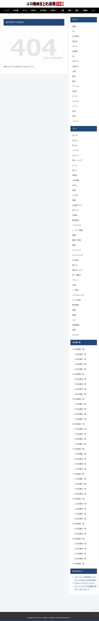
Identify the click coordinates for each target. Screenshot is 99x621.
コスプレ (75, 101)
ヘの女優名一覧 (80, 489)
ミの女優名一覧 (80, 504)
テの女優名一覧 (80, 439)
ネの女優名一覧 (80, 464)
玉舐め (74, 215)
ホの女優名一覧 (80, 494)
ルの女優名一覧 (80, 549)
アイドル (75, 86)
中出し (74, 185)
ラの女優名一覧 (78, 539)
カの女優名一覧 (78, 374)
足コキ (74, 140)
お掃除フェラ (77, 205)
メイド (74, 106)
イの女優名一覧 (80, 354)
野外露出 (75, 305)
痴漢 (74, 245)
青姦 (74, 310)
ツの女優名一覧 (80, 434)
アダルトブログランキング (84, 583)
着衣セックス (77, 270)
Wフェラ (75, 210)
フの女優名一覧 (80, 484)
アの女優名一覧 (78, 349)
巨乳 (74, 111)
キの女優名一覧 (80, 379)
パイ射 (74, 195)
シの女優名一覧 (80, 404)
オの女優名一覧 (80, 369)
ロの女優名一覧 (80, 559)
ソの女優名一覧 (80, 419)
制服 (74, 26)
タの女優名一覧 (78, 424)
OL (73, 56)
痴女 (74, 81)
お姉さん (75, 66)
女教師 (74, 51)
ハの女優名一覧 (78, 474)
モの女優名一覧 (80, 519)
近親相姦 (75, 325)
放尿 (74, 330)
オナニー (75, 155)
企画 (74, 285)
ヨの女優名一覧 (80, 534)
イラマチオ (76, 225)
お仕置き (75, 260)
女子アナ (75, 61)
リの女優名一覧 (80, 544)
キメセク (75, 335)
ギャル (74, 46)
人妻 (74, 71)
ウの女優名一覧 (80, 359)
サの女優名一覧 (78, 399)
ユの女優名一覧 (80, 529)
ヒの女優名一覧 (80, 479)
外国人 (74, 91)
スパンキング (77, 255)
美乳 (74, 116)
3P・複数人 (76, 275)
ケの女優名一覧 (80, 389)
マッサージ (76, 250)
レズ (74, 320)
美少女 (74, 41)
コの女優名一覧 (80, 394)
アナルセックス (78, 295)
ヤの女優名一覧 (78, 524)
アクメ (74, 280)
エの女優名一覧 (80, 364)
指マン (74, 170)
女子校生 (75, 36)
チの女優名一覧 (80, 429)
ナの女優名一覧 (78, 449)
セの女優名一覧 (80, 414)
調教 (74, 235)
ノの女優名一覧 (80, 469)
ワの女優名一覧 (78, 564)
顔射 (74, 190)
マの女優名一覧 (78, 499)
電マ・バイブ (77, 160)
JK (73, 31)
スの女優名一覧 (80, 409)
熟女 (74, 76)
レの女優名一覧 (80, 554)
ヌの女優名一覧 (80, 459)
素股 (74, 200)
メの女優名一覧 (80, 514)
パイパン (75, 121)
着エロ (74, 265)
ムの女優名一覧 (80, 509)
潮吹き (74, 175)
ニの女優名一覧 (80, 454)
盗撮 (74, 315)
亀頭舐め (75, 220)
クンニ (74, 165)
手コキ (74, 135)
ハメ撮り (75, 290)
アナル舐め (76, 300)
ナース (74, 96)
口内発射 (75, 180)
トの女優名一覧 (80, 444)
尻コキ (74, 145)
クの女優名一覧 (80, 384)
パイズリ (75, 150)
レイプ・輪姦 (77, 230)
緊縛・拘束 (76, 240)
